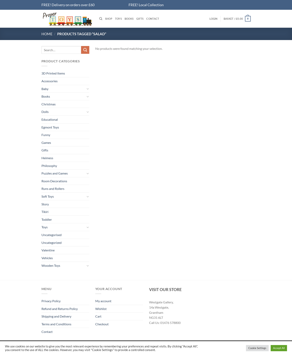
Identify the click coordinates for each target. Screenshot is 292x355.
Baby (44, 89)
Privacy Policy (51, 301)
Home (46, 34)
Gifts (140, 18)
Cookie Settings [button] (257, 348)
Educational (49, 119)
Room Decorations (54, 181)
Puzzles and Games (54, 173)
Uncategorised (51, 235)
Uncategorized (51, 242)
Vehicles (47, 258)
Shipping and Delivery (56, 316)
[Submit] (85, 50)
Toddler (46, 219)
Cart (98, 316)
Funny (45, 135)
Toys (118, 18)
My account (103, 301)
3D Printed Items (53, 73)
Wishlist (101, 309)
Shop (108, 18)
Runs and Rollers (52, 188)
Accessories (49, 81)
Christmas (48, 104)
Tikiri (44, 212)
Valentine (48, 250)
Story (45, 204)
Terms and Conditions (56, 324)
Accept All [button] (279, 348)
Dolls (45, 112)
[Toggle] (87, 88)
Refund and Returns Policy (59, 309)
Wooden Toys (50, 265)
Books (129, 18)
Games (46, 142)
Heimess (47, 158)
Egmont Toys (50, 127)
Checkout (102, 324)
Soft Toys (47, 196)
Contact (152, 18)
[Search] (100, 19)
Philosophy (49, 166)
